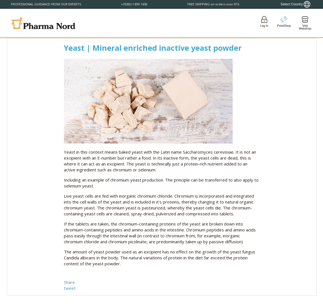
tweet (70, 288)
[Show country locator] (295, 4)
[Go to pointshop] (284, 23)
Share (69, 282)
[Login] (264, 23)
